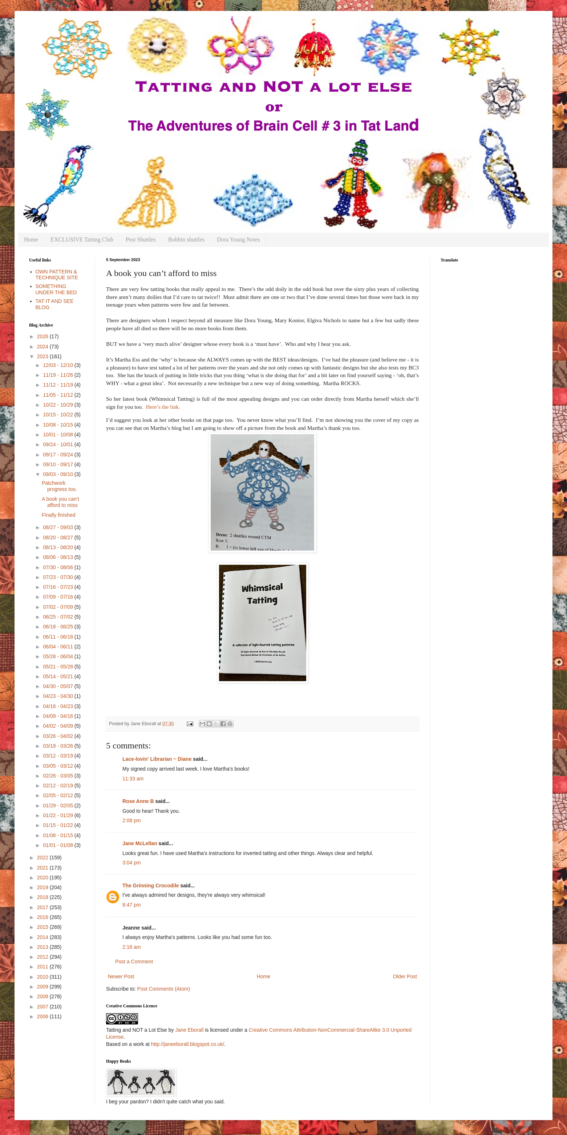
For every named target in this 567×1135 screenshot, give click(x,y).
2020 (43, 877)
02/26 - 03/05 (58, 776)
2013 (43, 947)
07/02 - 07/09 (58, 607)
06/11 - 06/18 (58, 637)
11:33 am (132, 779)
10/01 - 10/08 (58, 434)
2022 (43, 857)
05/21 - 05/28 (58, 667)
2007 (43, 1007)
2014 (43, 937)
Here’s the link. (163, 407)
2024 (43, 346)
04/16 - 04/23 (58, 706)
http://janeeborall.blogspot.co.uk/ (187, 1044)
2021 (43, 868)
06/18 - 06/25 (58, 627)
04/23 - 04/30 (58, 696)
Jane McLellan (139, 843)
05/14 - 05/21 (58, 676)
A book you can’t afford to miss (60, 502)
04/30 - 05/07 (58, 686)
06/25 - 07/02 (58, 617)
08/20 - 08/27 (58, 537)
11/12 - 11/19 (58, 385)
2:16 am (131, 947)
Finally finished (59, 515)
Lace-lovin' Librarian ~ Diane (156, 759)
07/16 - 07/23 (58, 587)
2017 (43, 907)
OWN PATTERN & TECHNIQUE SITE (57, 275)
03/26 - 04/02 (58, 736)
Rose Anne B (138, 801)
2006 (43, 1016)
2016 (43, 917)
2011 (43, 967)
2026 (43, 336)
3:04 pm (131, 863)
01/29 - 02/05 (58, 805)
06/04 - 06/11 (58, 647)
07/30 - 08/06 (58, 567)
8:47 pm (131, 905)
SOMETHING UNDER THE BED (56, 289)
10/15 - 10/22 (58, 414)
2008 (43, 996)
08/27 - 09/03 (58, 527)
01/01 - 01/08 (58, 845)
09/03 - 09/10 (58, 474)
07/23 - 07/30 (58, 577)
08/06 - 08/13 (58, 557)
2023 (43, 356)
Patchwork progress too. (59, 486)
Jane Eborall (189, 1030)
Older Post (405, 976)
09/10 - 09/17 (58, 464)
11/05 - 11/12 (58, 395)
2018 (43, 897)
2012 (43, 957)
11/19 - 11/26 (58, 375)
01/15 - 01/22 (58, 825)
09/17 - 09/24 (58, 454)
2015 (43, 927)
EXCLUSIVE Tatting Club (81, 239)
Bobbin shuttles (186, 239)
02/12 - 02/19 (58, 785)
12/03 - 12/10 (58, 365)
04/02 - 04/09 (58, 726)
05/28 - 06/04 (58, 656)
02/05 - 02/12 (58, 795)
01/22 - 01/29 (58, 815)
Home (31, 239)
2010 (43, 977)
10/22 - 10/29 (58, 405)
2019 (43, 887)
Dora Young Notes (238, 239)
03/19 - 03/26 (58, 746)
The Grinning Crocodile (150, 885)
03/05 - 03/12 (58, 766)
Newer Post (121, 976)
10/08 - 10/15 (58, 425)
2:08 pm (131, 820)
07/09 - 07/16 (58, 597)
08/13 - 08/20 (58, 547)
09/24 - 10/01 (58, 444)
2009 (43, 987)
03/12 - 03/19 (58, 756)
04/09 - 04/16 (58, 716)
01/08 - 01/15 (58, 835)
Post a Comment (134, 961)
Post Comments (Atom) (163, 989)
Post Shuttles (141, 239)
